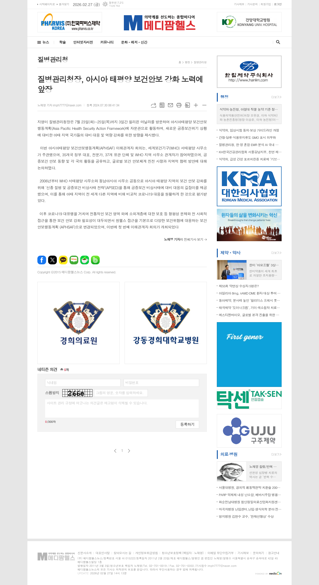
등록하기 (187, 424)
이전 (115, 451)
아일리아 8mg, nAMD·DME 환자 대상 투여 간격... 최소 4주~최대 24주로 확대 (250, 293)
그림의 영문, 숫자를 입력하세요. (119, 392)
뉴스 (45, 42)
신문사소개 (84, 553)
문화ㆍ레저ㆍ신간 (134, 42)
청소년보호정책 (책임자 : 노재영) (182, 553)
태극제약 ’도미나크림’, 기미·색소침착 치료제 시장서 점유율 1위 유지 (250, 307)
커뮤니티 (107, 42)
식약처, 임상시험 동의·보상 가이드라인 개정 (249, 130)
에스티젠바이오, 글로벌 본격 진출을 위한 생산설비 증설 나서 (250, 314)
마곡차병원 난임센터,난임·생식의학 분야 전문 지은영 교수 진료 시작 (250, 509)
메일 (170, 105)
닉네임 (52, 382)
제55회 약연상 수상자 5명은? (239, 286)
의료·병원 (229, 454)
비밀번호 (132, 382)
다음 (129, 451)
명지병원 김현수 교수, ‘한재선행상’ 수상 (246, 516)
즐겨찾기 (64, 4)
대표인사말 (102, 553)
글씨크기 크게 (195, 105)
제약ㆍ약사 (230, 253)
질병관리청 (200, 62)
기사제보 (239, 4)
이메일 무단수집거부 (220, 553)
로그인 (278, 4)
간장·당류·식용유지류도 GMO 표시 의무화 (247, 137)
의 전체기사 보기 (183, 239)
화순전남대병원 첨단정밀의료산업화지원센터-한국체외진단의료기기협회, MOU (250, 502)
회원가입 (266, 4)
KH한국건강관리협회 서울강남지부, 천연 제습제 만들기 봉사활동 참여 (250, 151)
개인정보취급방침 (146, 553)
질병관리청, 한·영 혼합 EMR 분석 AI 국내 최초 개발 (250, 144)
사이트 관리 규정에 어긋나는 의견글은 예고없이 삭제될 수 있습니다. (97, 403)
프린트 (178, 105)
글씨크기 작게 (204, 105)
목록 (162, 105)
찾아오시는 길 (122, 553)
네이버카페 (84, 260)
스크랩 (187, 105)
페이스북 (41, 260)
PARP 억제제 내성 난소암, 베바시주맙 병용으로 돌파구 (250, 494)
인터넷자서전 (83, 42)
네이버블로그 (74, 260)
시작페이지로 (47, 4)
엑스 (52, 260)
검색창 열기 (277, 42)
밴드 (95, 260)
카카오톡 (63, 260)
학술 (62, 42)
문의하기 (258, 553)
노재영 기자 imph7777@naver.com (59, 105)
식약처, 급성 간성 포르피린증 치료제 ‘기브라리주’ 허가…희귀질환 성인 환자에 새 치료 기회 (250, 159)
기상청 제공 (114, 5)
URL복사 (153, 105)
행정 (187, 62)
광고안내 (273, 553)
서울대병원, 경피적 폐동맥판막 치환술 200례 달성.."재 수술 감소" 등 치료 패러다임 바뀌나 (250, 487)
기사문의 (252, 4)
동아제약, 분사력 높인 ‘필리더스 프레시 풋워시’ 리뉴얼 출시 (250, 300)
